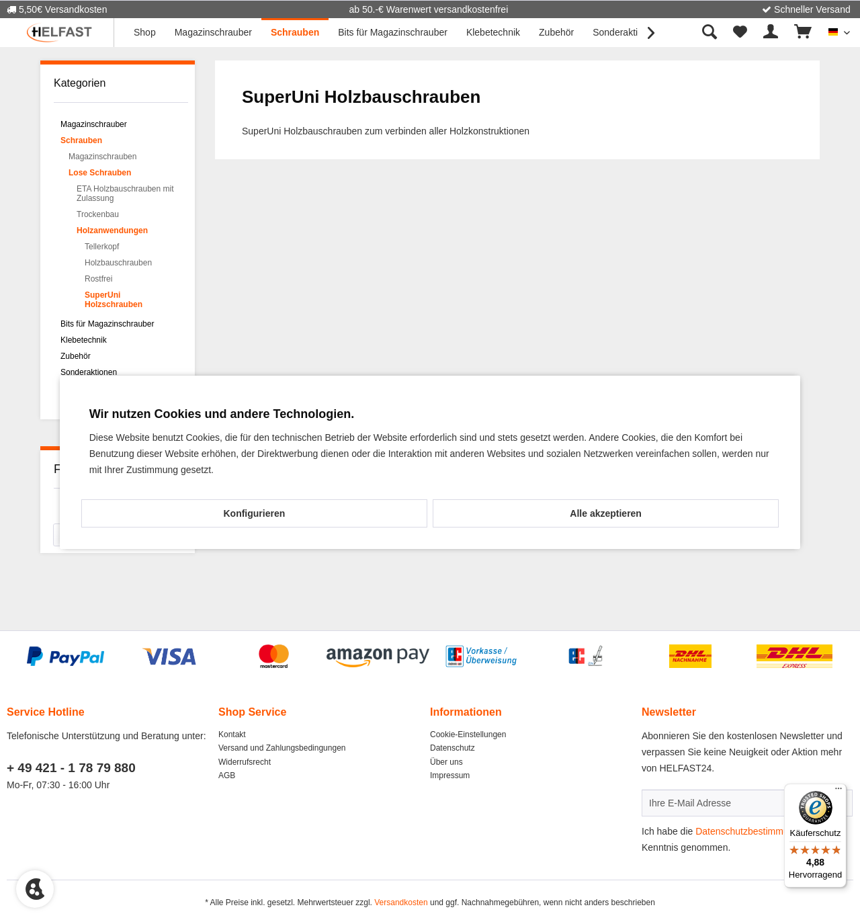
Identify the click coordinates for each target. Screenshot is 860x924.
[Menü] (838, 792)
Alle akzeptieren (606, 513)
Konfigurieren (254, 513)
